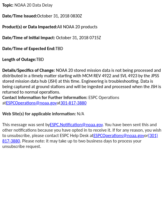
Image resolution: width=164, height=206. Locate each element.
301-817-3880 (73, 103)
